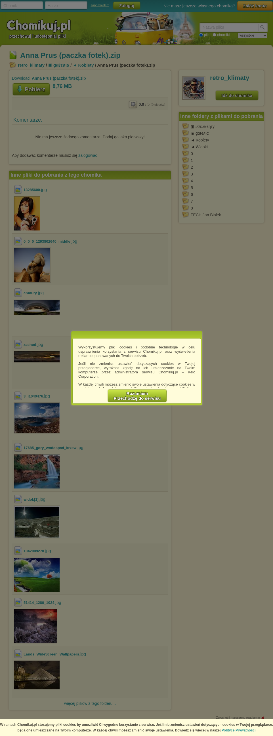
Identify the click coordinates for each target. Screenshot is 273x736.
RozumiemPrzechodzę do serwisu (137, 396)
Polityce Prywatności (239, 730)
